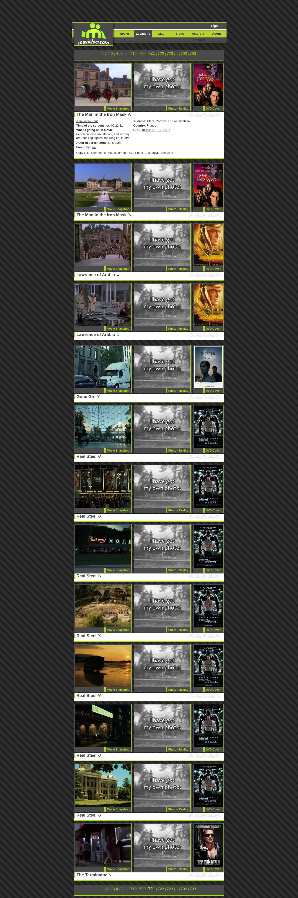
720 (142, 53)
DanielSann (114, 142)
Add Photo (136, 152)
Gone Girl (86, 396)
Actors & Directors (198, 37)
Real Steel (87, 456)
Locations (143, 33)
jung (95, 147)
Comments (98, 152)
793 (193, 53)
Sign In (216, 26)
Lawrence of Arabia (96, 274)
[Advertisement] (185, 10)
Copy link (82, 152)
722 (161, 53)
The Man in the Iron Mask (102, 114)
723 (169, 53)
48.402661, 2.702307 (156, 130)
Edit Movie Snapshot (159, 152)
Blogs (180, 33)
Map (161, 33)
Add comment (117, 152)
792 (183, 53)
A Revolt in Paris (87, 121)
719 (133, 53)
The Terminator (92, 875)
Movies (124, 33)
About (216, 33)
